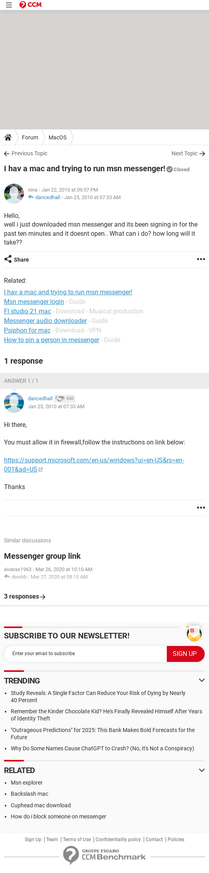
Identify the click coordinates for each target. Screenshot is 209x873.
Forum (30, 137)
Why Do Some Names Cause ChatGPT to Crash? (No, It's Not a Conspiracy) (102, 748)
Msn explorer (27, 782)
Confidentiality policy (118, 839)
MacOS (57, 137)
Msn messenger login (34, 301)
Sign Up (33, 839)
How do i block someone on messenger (58, 816)
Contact (154, 839)
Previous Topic (29, 153)
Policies (176, 839)
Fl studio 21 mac (27, 311)
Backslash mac (29, 794)
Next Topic (184, 153)
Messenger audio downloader (45, 321)
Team (52, 839)
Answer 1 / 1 (21, 381)
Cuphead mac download (41, 805)
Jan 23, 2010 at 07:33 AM (92, 197)
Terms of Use (77, 839)
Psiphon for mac (27, 330)
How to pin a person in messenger (51, 340)
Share (21, 259)
